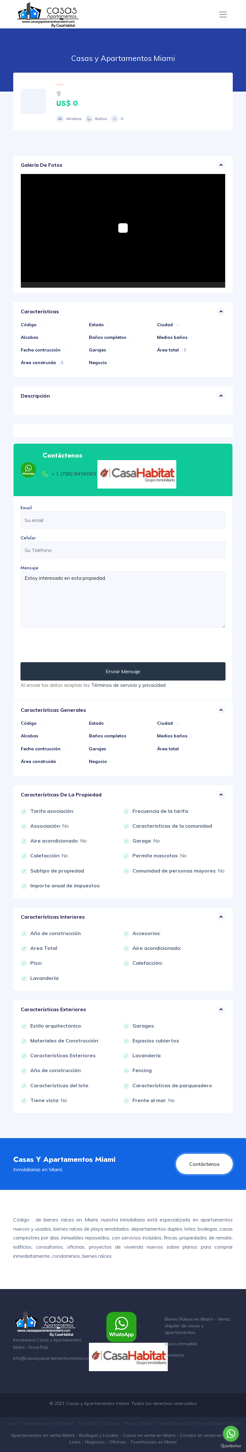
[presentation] (68, 645)
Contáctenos (204, 1164)
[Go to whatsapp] (231, 1434)
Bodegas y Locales (99, 1435)
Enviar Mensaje (123, 671)
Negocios (95, 1442)
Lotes (75, 1442)
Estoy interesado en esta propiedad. (122, 599)
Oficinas (117, 1442)
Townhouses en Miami (153, 1442)
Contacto (174, 1355)
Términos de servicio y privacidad (128, 685)
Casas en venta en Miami (149, 1435)
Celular (28, 538)
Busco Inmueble (181, 1344)
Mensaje (29, 568)
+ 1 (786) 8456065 (73, 474)
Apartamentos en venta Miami (43, 1435)
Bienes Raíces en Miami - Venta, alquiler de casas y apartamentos (198, 1325)
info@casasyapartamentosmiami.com (53, 1358)
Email (26, 508)
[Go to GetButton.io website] (231, 1446)
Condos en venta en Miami (207, 1435)
